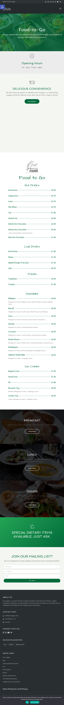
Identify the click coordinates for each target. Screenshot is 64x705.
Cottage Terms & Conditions (11, 682)
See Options (32, 101)
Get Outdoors (7, 669)
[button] (2, 7)
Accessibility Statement (10, 679)
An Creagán (6, 657)
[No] (62, 700)
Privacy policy (34, 702)
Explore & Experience (9, 676)
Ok (27, 702)
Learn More (32, 431)
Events (5, 672)
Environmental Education (10, 663)
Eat (4, 666)
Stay (4, 660)
